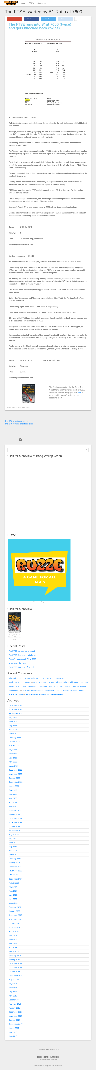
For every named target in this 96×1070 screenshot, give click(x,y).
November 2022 (15, 774)
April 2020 (13, 899)
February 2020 (15, 907)
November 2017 (15, 1016)
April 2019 (13, 947)
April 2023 (13, 762)
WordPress (58, 1066)
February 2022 (15, 810)
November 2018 (15, 967)
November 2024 (15, 709)
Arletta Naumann (16, 694)
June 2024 (13, 721)
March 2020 (13, 903)
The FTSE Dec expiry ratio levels (22, 655)
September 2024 (15, 713)
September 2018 (15, 976)
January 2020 (14, 911)
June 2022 (13, 794)
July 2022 (13, 790)
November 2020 (15, 871)
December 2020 (15, 867)
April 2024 (13, 730)
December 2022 (15, 770)
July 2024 (13, 717)
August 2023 (14, 746)
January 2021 (14, 863)
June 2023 (13, 754)
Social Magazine (45, 1066)
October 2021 (14, 826)
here (79, 392)
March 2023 (13, 766)
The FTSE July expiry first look (21, 667)
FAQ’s (31, 3)
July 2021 (13, 838)
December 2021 (15, 818)
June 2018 (13, 988)
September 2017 (15, 1024)
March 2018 (13, 1000)
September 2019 (15, 927)
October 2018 (14, 971)
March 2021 (13, 855)
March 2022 (13, 806)
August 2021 (14, 834)
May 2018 (13, 992)
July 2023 (13, 750)
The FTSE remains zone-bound (22, 651)
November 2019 (15, 919)
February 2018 (15, 1004)
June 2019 (13, 939)
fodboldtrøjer (14, 690)
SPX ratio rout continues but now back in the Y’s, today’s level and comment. (54, 690)
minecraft (12, 678)
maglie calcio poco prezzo (19, 682)
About (23, 3)
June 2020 (13, 891)
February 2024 (15, 738)
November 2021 (15, 822)
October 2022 (14, 778)
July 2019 (13, 935)
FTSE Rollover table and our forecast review (44, 694)
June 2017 (13, 1036)
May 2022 (13, 798)
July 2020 (13, 887)
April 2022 (13, 802)
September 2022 (15, 782)
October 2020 (14, 875)
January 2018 (14, 1008)
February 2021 (15, 859)
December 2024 (15, 705)
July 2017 (13, 1032)
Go (86, 450)
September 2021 (15, 830)
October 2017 (14, 1020)
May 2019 (13, 943)
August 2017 (14, 1028)
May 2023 (13, 758)
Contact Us (41, 3)
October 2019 (14, 923)
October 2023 (14, 742)
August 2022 (14, 786)
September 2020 (15, 879)
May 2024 (13, 726)
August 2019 (14, 931)
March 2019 (13, 951)
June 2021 (13, 842)
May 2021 (13, 846)
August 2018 (14, 980)
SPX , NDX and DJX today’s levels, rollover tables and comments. (60, 682)
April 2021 (13, 851)
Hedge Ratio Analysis (48, 1057)
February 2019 (15, 955)
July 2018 (13, 984)
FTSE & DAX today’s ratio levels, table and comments (42, 678)
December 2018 (15, 963)
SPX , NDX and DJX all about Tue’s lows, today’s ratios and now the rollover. (54, 686)
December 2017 (15, 1012)
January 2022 (14, 814)
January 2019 (14, 959)
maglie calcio (14, 686)
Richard (27, 407)
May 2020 (13, 895)
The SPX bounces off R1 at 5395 (22, 659)
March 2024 (13, 733)
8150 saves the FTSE (18, 663)
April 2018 (13, 996)
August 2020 (14, 883)
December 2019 (15, 915)
